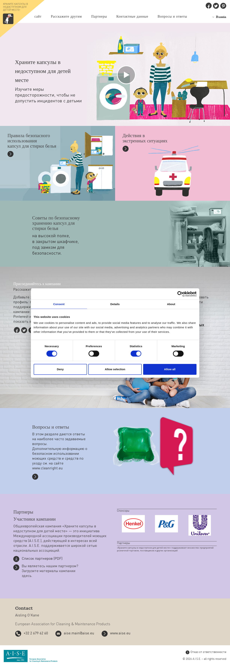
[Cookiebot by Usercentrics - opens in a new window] (180, 294)
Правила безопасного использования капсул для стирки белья (31, 141)
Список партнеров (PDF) (42, 559)
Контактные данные (132, 16)
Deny (60, 369)
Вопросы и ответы (172, 16)
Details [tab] (115, 304)
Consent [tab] (59, 304)
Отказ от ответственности (208, 652)
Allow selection (115, 369)
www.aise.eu (120, 634)
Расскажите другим (66, 16)
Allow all (170, 369)
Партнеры (99, 16)
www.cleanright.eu (47, 469)
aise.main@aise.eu (79, 634)
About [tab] (171, 304)
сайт (38, 16)
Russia (221, 17)
